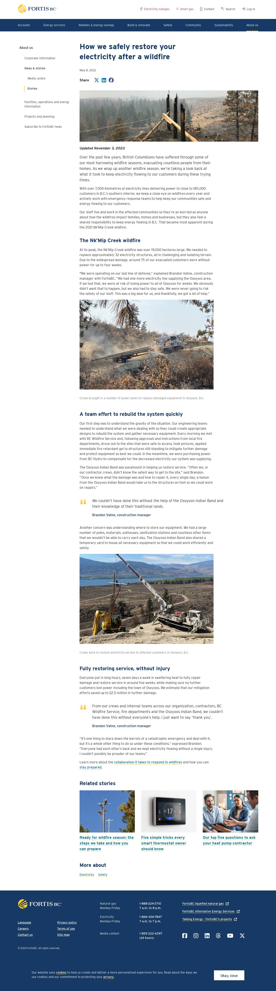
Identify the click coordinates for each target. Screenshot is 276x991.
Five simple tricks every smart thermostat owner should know (163, 843)
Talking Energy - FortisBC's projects (207, 919)
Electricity (87, 874)
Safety (102, 874)
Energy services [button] (54, 25)
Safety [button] (168, 25)
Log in (251, 9)
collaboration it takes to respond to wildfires (148, 762)
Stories (32, 88)
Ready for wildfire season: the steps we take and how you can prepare (107, 843)
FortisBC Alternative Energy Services (208, 911)
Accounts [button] (24, 25)
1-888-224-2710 (150, 903)
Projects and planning (39, 116)
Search (230, 9)
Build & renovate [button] (138, 25)
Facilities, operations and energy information (46, 104)
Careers (23, 928)
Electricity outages (157, 9)
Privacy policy (67, 922)
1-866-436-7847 (150, 916)
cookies (61, 972)
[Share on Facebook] (111, 81)
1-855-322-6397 (150, 933)
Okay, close (229, 976)
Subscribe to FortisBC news (43, 126)
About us (26, 48)
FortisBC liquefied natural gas (203, 903)
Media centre (37, 78)
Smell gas (186, 9)
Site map (63, 934)
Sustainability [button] (223, 25)
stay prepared (90, 767)
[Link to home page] (77, 9)
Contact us (25, 934)
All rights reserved (48, 948)
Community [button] (193, 25)
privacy (108, 977)
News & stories (34, 68)
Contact (209, 9)
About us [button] (252, 25)
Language (24, 922)
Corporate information (39, 58)
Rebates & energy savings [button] (96, 25)
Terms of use (66, 928)
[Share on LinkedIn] (104, 81)
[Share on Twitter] (96, 81)
